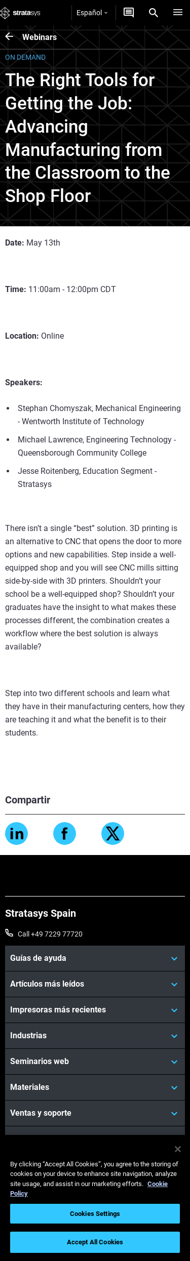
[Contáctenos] (128, 12)
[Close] (178, 1149)
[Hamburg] (178, 12)
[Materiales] (95, 1087)
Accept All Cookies (95, 1242)
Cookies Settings (95, 1213)
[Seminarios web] (95, 1061)
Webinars (39, 37)
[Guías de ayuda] (95, 958)
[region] (95, 1198)
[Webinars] (13, 37)
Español (92, 13)
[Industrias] (95, 1035)
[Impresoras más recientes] (95, 1010)
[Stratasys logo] (20, 12)
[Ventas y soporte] (95, 1113)
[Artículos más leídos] (95, 984)
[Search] (153, 12)
